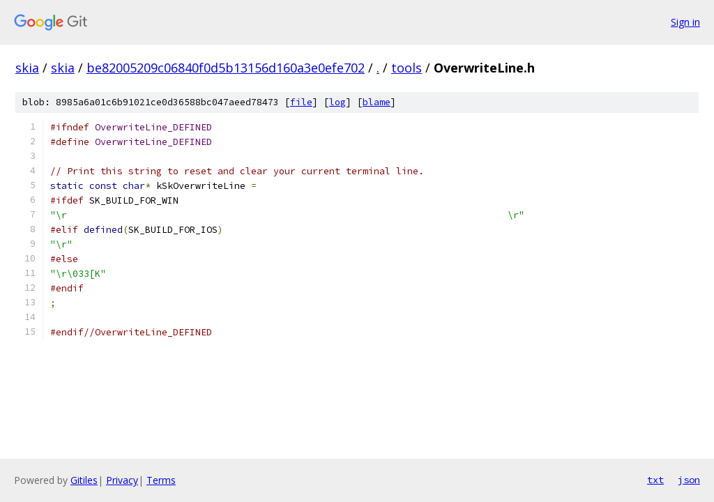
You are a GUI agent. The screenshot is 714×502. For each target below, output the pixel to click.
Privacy (122, 480)
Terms (161, 480)
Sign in (685, 22)
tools (406, 67)
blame (376, 102)
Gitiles (84, 480)
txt (655, 479)
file (301, 102)
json (689, 479)
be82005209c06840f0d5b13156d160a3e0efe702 (225, 67)
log (337, 102)
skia (27, 67)
